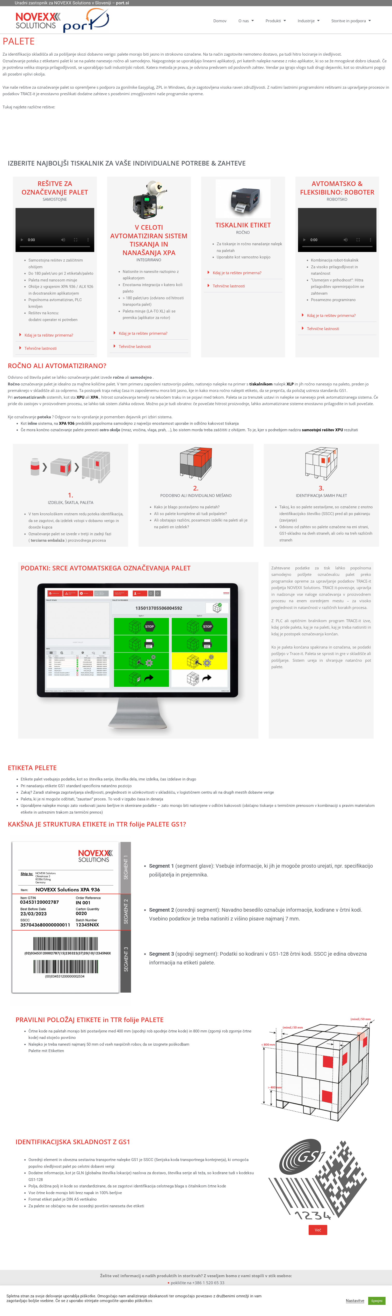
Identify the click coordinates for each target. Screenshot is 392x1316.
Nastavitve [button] (355, 1300)
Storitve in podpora (351, 20)
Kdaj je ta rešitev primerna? (49, 335)
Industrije (309, 20)
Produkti (276, 20)
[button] (55, 334)
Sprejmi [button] (376, 1301)
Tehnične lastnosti (41, 348)
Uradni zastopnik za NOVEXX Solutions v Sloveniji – (72, 2)
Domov (220, 20)
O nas (246, 20)
